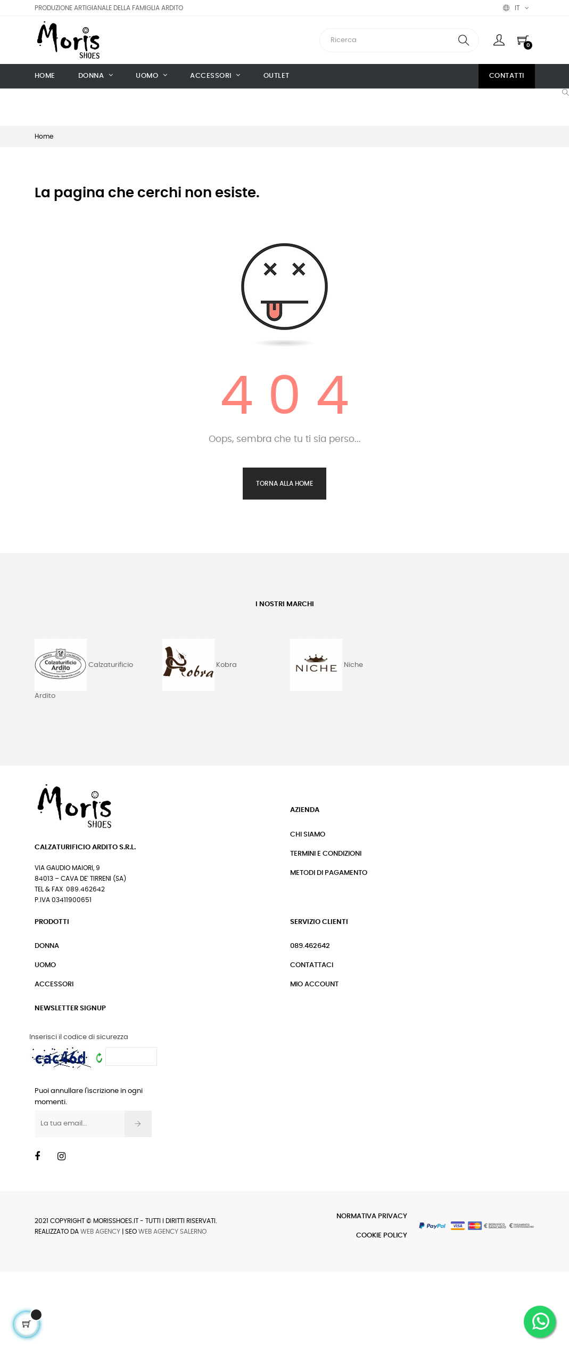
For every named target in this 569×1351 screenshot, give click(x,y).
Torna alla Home (284, 483)
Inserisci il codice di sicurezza (78, 1037)
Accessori (54, 984)
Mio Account (314, 984)
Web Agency (100, 1231)
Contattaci (311, 965)
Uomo (45, 965)
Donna (47, 946)
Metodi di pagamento (328, 873)
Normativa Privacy (371, 1216)
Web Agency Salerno (172, 1231)
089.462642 (310, 946)
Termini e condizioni (325, 853)
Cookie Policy (381, 1235)
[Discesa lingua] (516, 8)
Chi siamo (307, 834)
